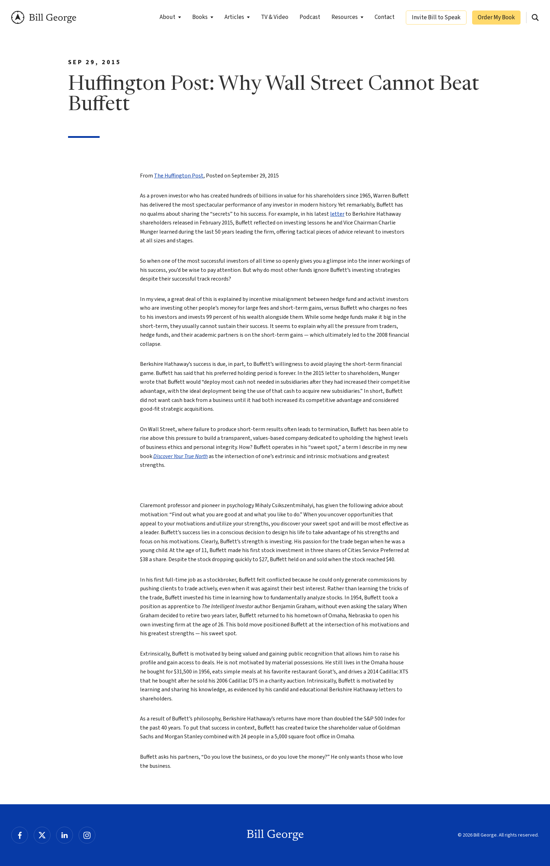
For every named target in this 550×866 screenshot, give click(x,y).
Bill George (43, 17)
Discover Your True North (180, 456)
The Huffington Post (178, 176)
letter (337, 214)
